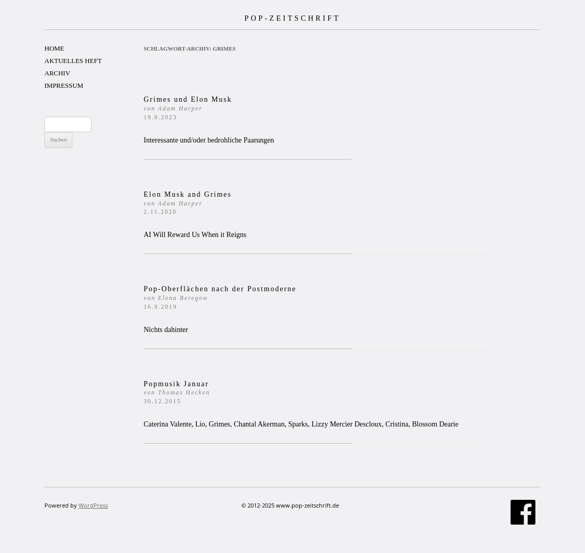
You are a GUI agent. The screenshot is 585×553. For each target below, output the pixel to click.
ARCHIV (57, 73)
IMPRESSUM (63, 85)
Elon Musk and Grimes (188, 203)
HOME (54, 48)
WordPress (93, 505)
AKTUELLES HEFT (73, 61)
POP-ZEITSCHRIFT (292, 18)
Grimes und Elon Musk (188, 108)
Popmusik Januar (177, 392)
